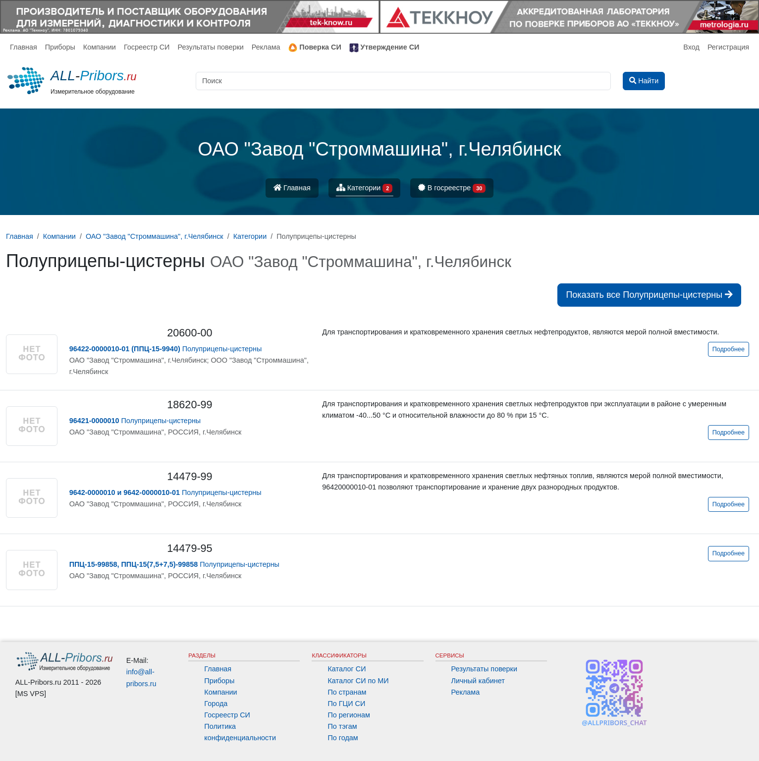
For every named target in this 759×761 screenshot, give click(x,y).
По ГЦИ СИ (346, 703)
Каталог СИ (346, 669)
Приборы (60, 47)
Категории (364, 188)
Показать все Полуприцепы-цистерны (649, 295)
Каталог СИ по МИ (357, 681)
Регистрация (728, 47)
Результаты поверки (210, 47)
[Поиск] (403, 81)
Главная (23, 47)
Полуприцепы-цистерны (165, 349)
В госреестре (452, 188)
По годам (342, 738)
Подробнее (728, 349)
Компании (99, 47)
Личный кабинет (478, 681)
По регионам (348, 715)
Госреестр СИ (147, 47)
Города (215, 703)
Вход (691, 47)
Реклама (266, 47)
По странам (346, 692)
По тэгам (342, 726)
